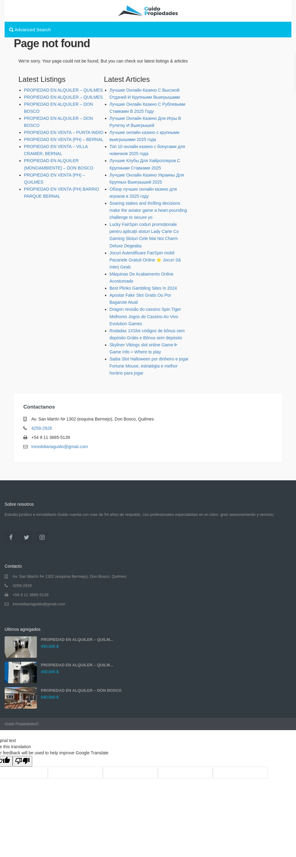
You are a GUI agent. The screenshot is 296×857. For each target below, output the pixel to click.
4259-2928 (41, 428)
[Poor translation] (22, 761)
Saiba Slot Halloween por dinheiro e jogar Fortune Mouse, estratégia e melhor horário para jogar (149, 365)
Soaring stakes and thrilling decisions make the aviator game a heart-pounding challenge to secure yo (148, 210)
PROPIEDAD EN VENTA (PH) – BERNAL (63, 139)
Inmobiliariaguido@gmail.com (59, 446)
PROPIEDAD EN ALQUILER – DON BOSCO (81, 690)
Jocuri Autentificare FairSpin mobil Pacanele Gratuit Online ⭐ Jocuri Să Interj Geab (145, 259)
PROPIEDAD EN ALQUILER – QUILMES (63, 90)
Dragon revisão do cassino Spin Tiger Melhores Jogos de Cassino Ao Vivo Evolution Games (145, 316)
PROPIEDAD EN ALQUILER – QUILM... (77, 639)
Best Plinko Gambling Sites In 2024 (143, 288)
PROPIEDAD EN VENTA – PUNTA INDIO (63, 132)
